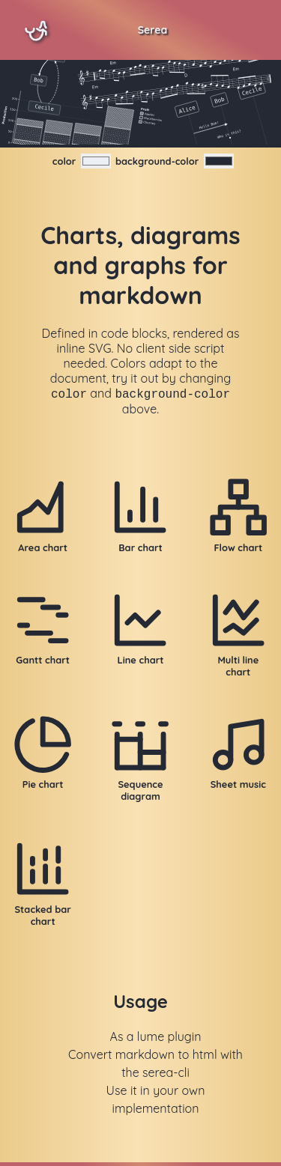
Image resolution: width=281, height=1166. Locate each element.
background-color (157, 161)
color (64, 161)
